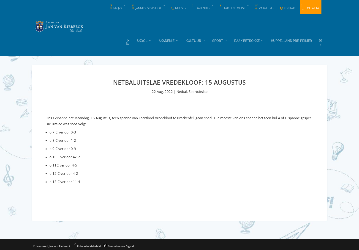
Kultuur (193, 40)
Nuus (177, 8)
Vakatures (264, 7)
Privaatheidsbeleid (87, 246)
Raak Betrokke (247, 40)
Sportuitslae (198, 91)
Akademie (166, 40)
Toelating (310, 7)
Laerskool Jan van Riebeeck (53, 246)
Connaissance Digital (118, 246)
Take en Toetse (232, 7)
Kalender (201, 7)
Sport (217, 40)
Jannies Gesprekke (146, 7)
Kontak (287, 8)
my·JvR (115, 7)
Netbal (182, 91)
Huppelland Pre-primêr (291, 40)
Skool (142, 40)
